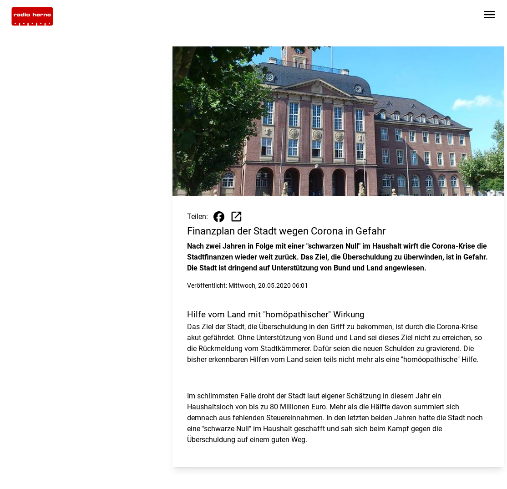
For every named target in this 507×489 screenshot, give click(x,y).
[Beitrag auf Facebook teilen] (218, 216)
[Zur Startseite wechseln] (32, 16)
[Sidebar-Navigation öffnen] (489, 16)
